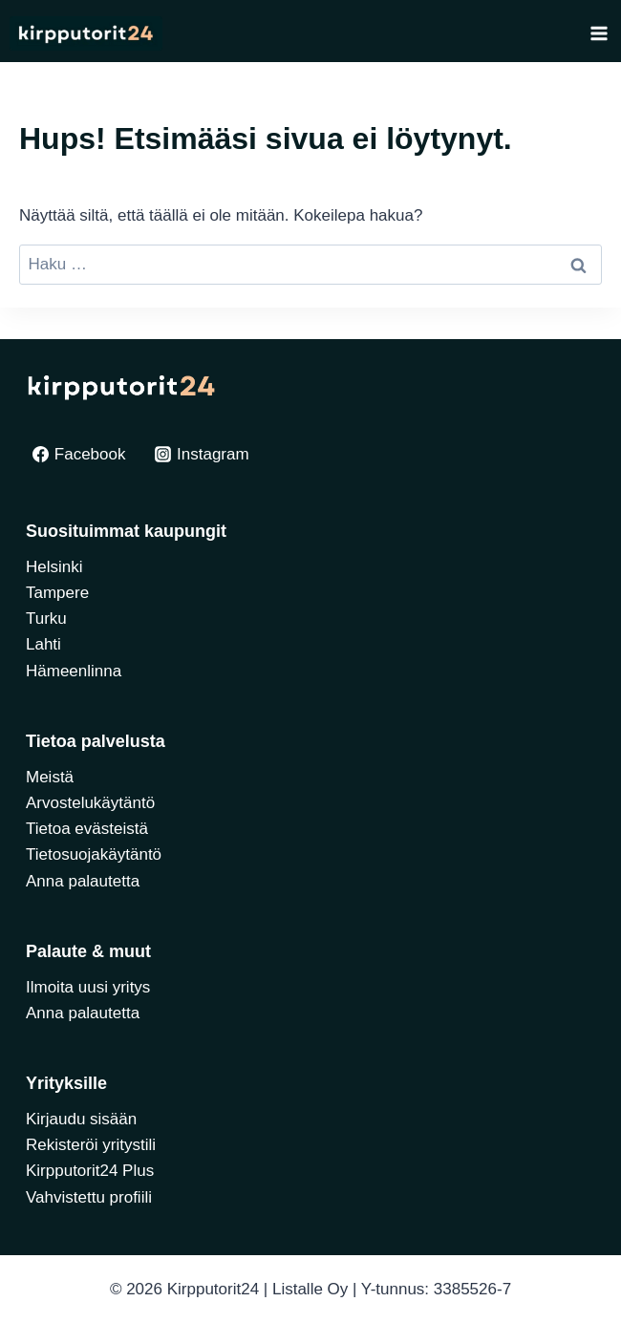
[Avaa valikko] (598, 33)
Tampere (57, 593)
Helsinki (54, 567)
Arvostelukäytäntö (90, 803)
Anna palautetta (82, 881)
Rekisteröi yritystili (91, 1145)
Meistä (50, 777)
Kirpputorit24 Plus (90, 1171)
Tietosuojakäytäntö (93, 854)
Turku (46, 618)
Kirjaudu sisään (81, 1119)
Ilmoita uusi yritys (88, 987)
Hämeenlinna (73, 671)
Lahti (43, 644)
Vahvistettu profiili (89, 1197)
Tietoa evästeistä (87, 829)
